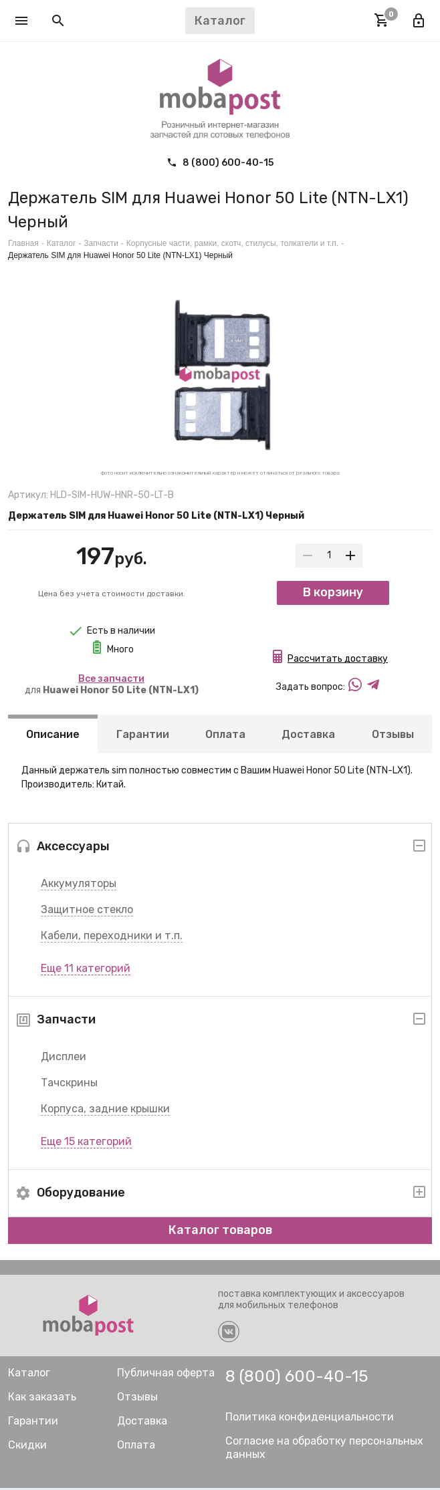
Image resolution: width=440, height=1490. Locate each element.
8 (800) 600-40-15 (220, 162)
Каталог (61, 243)
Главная (23, 243)
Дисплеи (63, 1058)
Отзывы (393, 735)
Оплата (225, 735)
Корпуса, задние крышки (105, 1110)
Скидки (27, 1447)
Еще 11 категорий (85, 970)
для (112, 684)
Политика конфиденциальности (309, 1418)
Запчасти (101, 243)
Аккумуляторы (78, 885)
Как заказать (42, 1398)
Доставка (308, 735)
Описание (53, 735)
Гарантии (142, 735)
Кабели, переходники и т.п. (112, 937)
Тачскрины (69, 1084)
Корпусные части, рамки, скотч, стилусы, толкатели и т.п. (232, 243)
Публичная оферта (166, 1374)
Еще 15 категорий (86, 1143)
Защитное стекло (87, 911)
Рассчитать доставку (338, 662)
